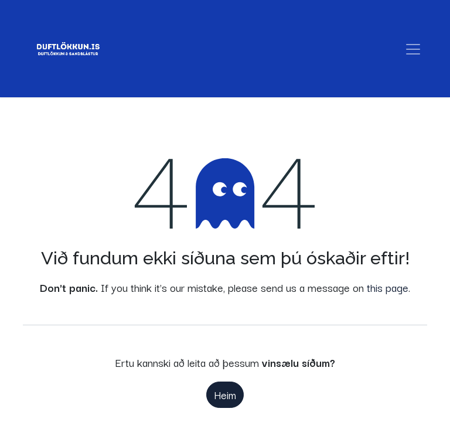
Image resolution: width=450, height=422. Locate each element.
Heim (225, 394)
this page (387, 287)
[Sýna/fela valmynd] (413, 49)
